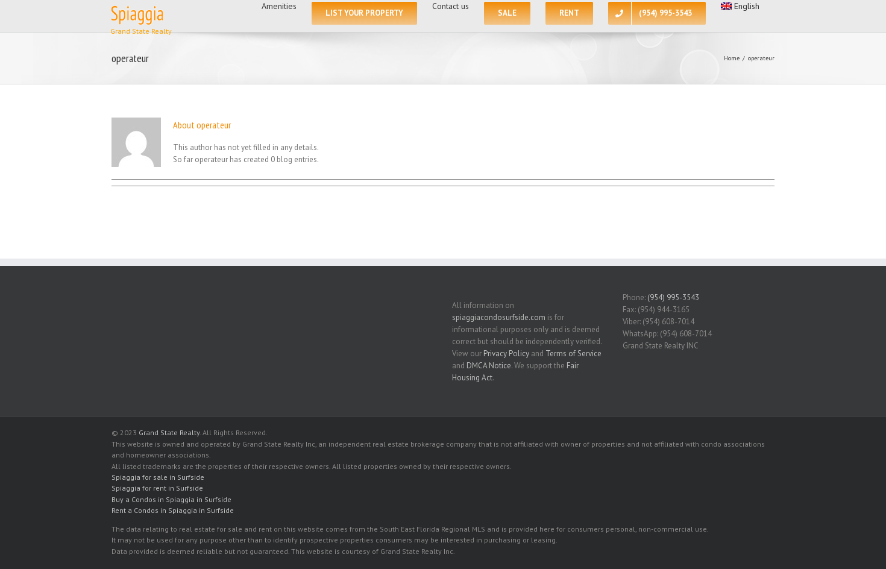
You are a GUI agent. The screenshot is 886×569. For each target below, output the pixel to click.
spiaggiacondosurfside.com (498, 317)
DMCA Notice (489, 365)
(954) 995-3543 (673, 297)
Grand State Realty (169, 432)
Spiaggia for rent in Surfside (157, 487)
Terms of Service (573, 353)
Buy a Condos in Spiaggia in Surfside (171, 499)
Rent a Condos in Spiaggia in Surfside (173, 510)
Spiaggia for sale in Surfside (158, 477)
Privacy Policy (506, 353)
